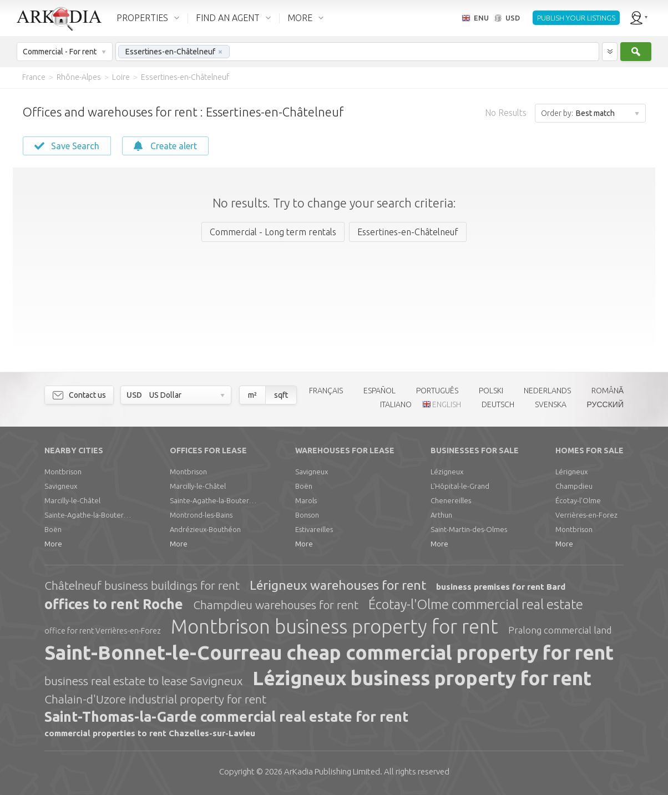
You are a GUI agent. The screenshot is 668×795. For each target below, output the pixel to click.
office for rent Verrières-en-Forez (102, 630)
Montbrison (63, 471)
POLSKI (491, 390)
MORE (299, 18)
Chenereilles (451, 500)
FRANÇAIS (326, 390)
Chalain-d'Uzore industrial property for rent (155, 699)
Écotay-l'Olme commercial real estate (475, 604)
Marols (306, 500)
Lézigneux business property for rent (421, 678)
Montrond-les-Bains (201, 515)
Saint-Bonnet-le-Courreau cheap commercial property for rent (329, 652)
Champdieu (574, 486)
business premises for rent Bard (500, 586)
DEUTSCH (498, 404)
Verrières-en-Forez (586, 515)
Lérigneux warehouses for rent (338, 585)
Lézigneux (447, 471)
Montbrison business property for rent (334, 626)
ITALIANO (396, 404)
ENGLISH (446, 404)
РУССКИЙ (605, 404)
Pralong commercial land (559, 630)
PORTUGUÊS (437, 390)
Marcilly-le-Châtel (72, 500)
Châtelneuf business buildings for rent (142, 585)
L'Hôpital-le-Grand (460, 486)
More (53, 544)
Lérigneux (571, 471)
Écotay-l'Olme (578, 500)
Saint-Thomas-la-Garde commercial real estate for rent (226, 717)
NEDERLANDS (547, 390)
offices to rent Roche (113, 604)
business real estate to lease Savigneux (143, 680)
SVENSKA (550, 404)
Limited (332, 771)
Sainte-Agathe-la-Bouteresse (88, 515)
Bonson (307, 515)
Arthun (441, 515)
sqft (281, 395)
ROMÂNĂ (607, 390)
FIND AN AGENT (228, 18)
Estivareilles (314, 529)
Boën (53, 529)
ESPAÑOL (379, 390)
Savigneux (60, 486)
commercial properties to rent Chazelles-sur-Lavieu (149, 733)
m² (252, 395)
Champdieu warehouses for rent (275, 604)
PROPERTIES (142, 18)
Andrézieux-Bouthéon (205, 529)
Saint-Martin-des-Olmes (469, 529)
